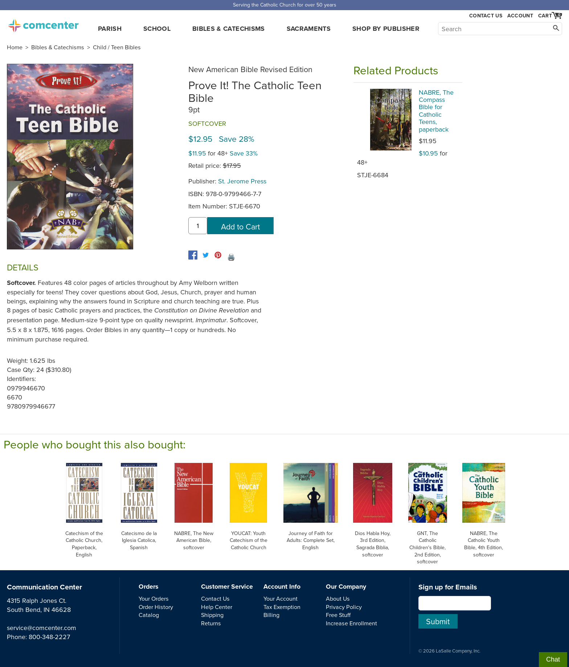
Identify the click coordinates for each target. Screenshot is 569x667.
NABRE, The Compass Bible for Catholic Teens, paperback (436, 111)
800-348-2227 (49, 636)
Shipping (212, 615)
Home (14, 47)
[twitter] (205, 255)
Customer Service (227, 586)
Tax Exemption (281, 607)
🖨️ (231, 256)
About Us (338, 598)
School (157, 28)
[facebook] (192, 255)
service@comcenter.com (41, 627)
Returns (211, 623)
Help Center (216, 607)
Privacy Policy (344, 607)
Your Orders (154, 598)
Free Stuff (338, 615)
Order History (156, 607)
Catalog (149, 615)
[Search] (500, 28)
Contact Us (485, 15)
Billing (271, 615)
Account (520, 15)
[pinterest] (217, 255)
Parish (110, 28)
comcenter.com (43, 23)
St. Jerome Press (242, 181)
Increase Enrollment (351, 623)
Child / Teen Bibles (117, 47)
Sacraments (309, 28)
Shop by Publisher (385, 28)
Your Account (280, 598)
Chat (553, 659)
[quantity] (197, 225)
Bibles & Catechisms (228, 28)
